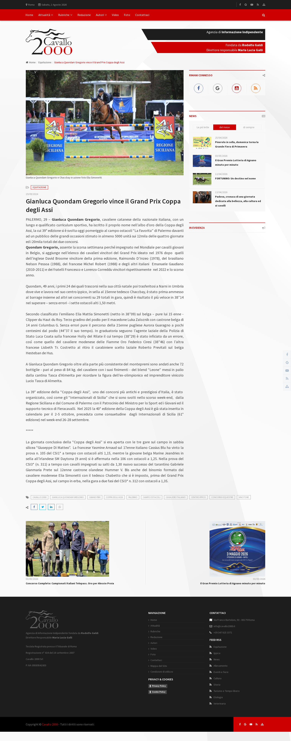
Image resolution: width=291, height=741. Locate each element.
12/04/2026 (221, 174)
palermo (132, 497)
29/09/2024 (32, 194)
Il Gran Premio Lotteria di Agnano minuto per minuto (232, 583)
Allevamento (221, 665)
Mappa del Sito (159, 666)
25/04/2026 (221, 137)
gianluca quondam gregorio (68, 497)
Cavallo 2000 (50, 724)
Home (29, 15)
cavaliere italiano (176, 497)
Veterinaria (220, 703)
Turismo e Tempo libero (227, 691)
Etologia (218, 697)
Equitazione (44, 62)
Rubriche (65, 15)
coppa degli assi (114, 497)
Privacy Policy (159, 686)
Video (115, 15)
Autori (101, 15)
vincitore (244, 497)
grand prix (94, 497)
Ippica (217, 653)
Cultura (217, 678)
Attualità (45, 15)
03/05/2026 (221, 155)
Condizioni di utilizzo (162, 671)
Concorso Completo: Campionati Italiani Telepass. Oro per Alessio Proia (70, 583)
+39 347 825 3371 (223, 632)
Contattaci (142, 15)
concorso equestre (222, 497)
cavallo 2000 (39, 497)
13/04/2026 (221, 192)
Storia (217, 684)
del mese (224, 127)
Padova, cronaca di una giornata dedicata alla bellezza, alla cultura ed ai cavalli (238, 201)
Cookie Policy (158, 692)
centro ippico (198, 497)
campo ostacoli (151, 497)
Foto (127, 15)
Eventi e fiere (221, 672)
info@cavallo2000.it (224, 626)
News (217, 659)
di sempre (248, 127)
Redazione (84, 15)
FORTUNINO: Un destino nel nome (235, 178)
